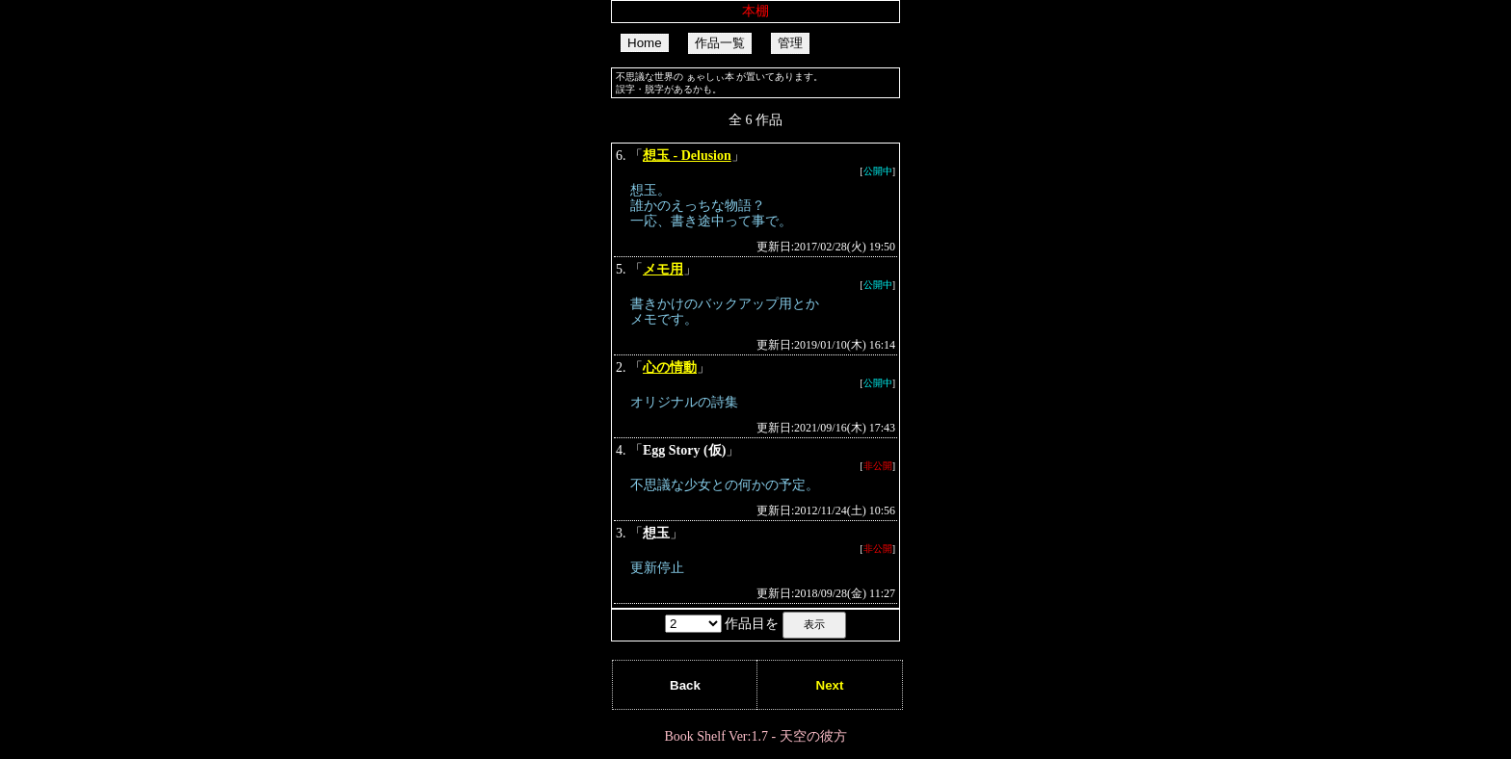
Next (830, 685)
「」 (755, 201)
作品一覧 (720, 43)
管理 (790, 43)
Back (685, 685)
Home (644, 43)
